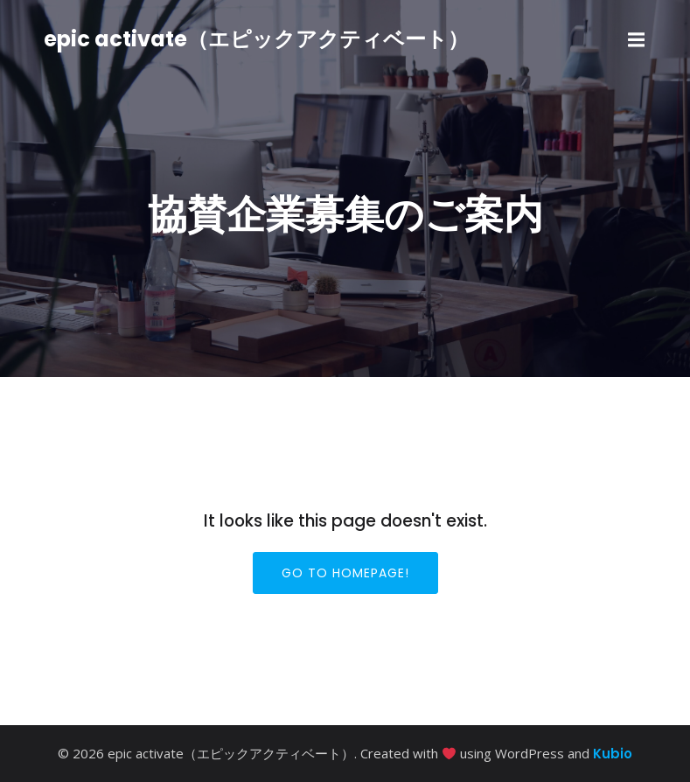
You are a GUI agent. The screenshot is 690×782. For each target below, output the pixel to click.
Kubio (612, 753)
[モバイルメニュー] (636, 40)
